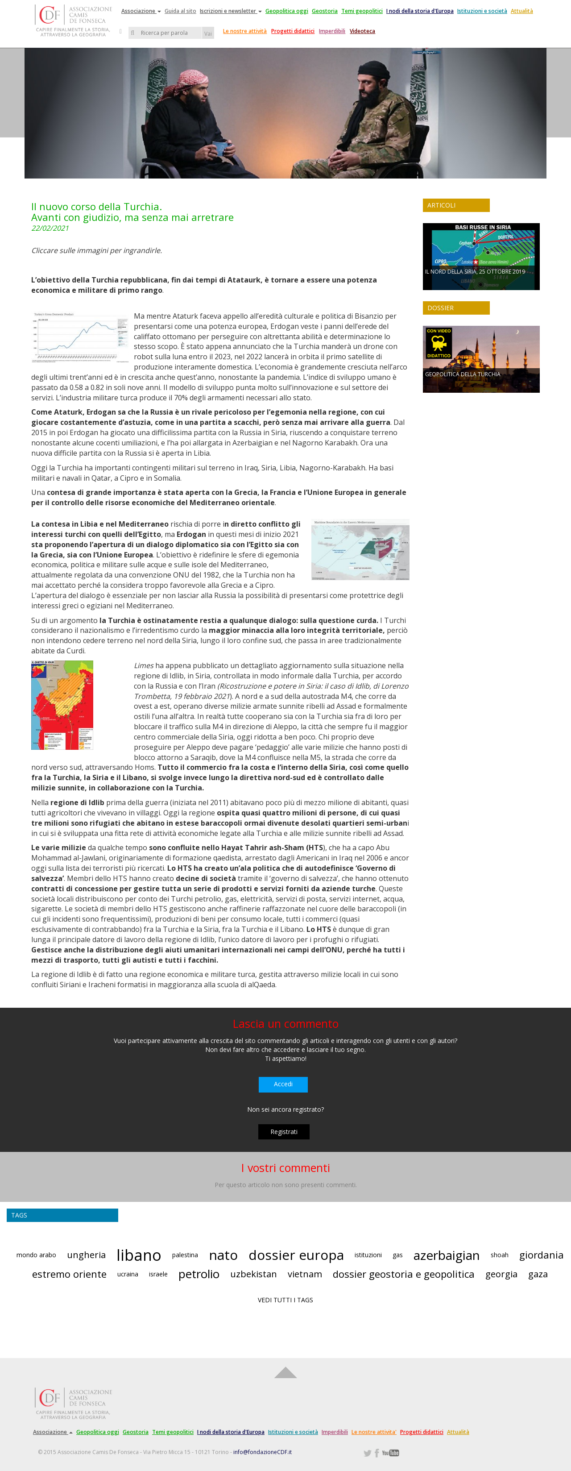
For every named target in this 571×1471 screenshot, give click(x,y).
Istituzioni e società (482, 11)
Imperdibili (332, 31)
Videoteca (362, 31)
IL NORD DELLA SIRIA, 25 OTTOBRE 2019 (475, 271)
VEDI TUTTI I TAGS (285, 1300)
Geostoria (325, 11)
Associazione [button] (141, 11)
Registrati (284, 1131)
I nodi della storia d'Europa (420, 11)
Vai (208, 33)
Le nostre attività (245, 31)
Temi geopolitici (362, 11)
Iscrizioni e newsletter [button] (231, 11)
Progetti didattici (292, 31)
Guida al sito (180, 11)
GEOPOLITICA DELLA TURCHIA (463, 374)
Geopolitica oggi (286, 11)
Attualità (522, 11)
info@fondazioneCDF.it (262, 1452)
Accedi (283, 1084)
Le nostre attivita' (374, 1432)
